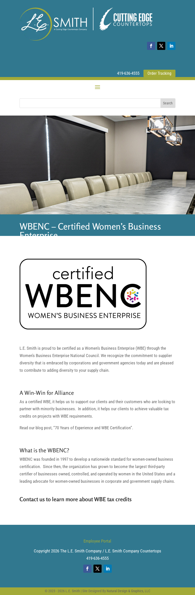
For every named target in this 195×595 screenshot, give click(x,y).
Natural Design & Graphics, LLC (128, 591)
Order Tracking (159, 73)
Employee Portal (97, 541)
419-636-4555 (128, 73)
